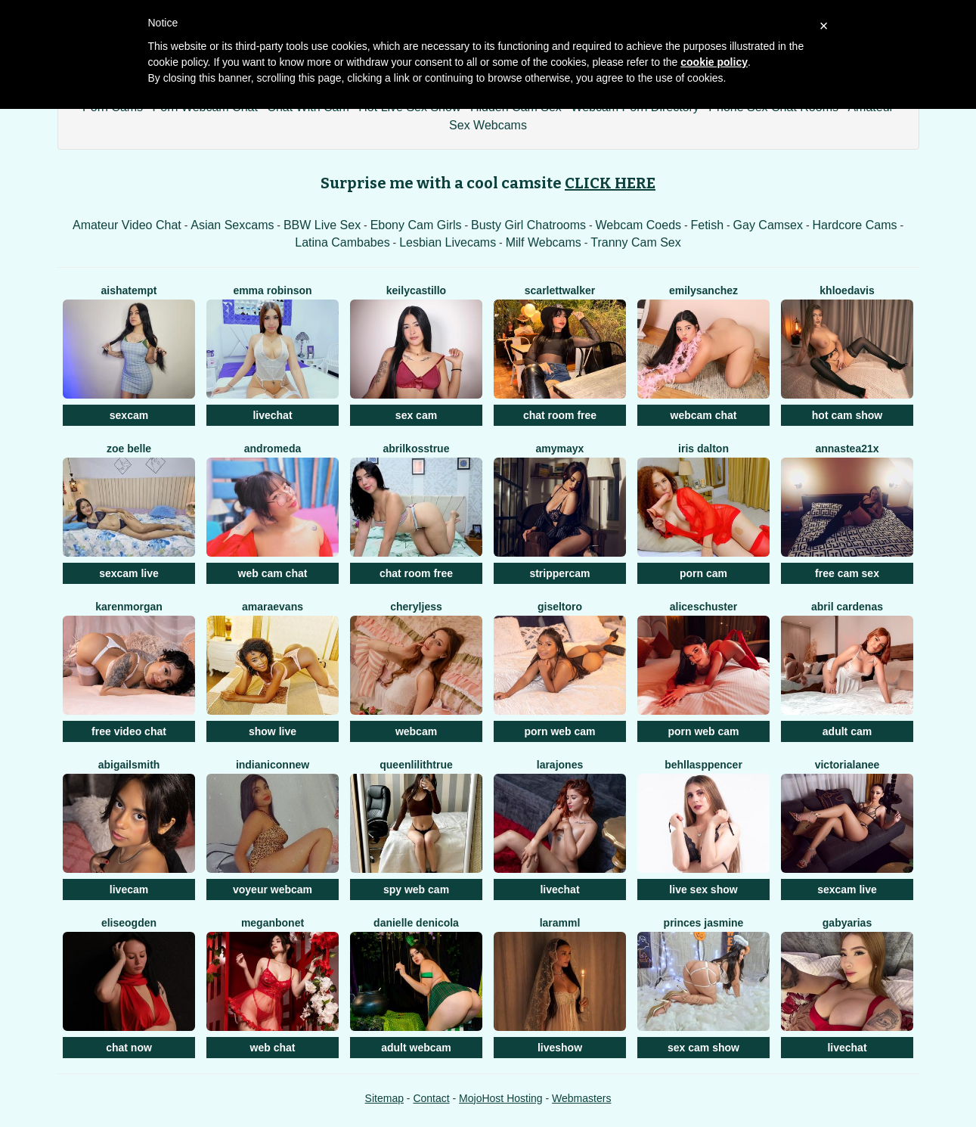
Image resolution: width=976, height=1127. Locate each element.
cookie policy (714, 62)
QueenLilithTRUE (416, 765)
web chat (273, 1048)
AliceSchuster (704, 607)
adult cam (847, 731)
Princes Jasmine (704, 923)
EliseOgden (128, 923)
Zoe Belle (129, 448)
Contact (431, 1098)
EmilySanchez (703, 290)
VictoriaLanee (847, 765)
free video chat (128, 731)
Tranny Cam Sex (635, 242)
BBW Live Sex (322, 225)
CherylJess (416, 607)
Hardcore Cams (854, 225)
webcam (416, 731)
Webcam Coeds (639, 225)
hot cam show (847, 415)
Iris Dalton (703, 448)
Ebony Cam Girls (416, 225)
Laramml (560, 923)
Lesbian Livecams (447, 242)
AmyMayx (560, 448)
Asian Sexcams (232, 225)
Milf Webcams (543, 242)
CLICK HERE (610, 183)
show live (272, 731)
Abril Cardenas (847, 607)
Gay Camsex (768, 225)
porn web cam (559, 731)
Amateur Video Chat (127, 225)
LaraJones (560, 765)
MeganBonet (272, 923)
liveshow (560, 1048)
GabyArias (847, 923)
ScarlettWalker (560, 290)
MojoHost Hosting (501, 1098)
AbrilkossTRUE (416, 448)
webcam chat (704, 415)
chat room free (559, 415)
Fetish (707, 225)
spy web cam (416, 889)
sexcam (129, 415)
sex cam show (703, 1048)
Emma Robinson (272, 290)
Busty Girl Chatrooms (528, 225)
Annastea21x (846, 448)
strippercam (559, 573)
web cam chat (273, 573)
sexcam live (129, 573)
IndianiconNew (272, 765)
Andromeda (272, 448)
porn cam (703, 573)
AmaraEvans (272, 607)
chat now (129, 1048)
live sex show (703, 889)
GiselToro (560, 607)
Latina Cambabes (342, 242)
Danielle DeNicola (416, 923)
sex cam (416, 415)
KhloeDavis (847, 290)
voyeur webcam (272, 889)
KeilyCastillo (416, 290)
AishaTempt (129, 290)
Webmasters (581, 1098)
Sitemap (384, 1098)
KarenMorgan (129, 607)
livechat (272, 415)
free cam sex (847, 573)
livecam (129, 889)
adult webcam (416, 1048)
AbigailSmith (129, 765)
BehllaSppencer (703, 765)
